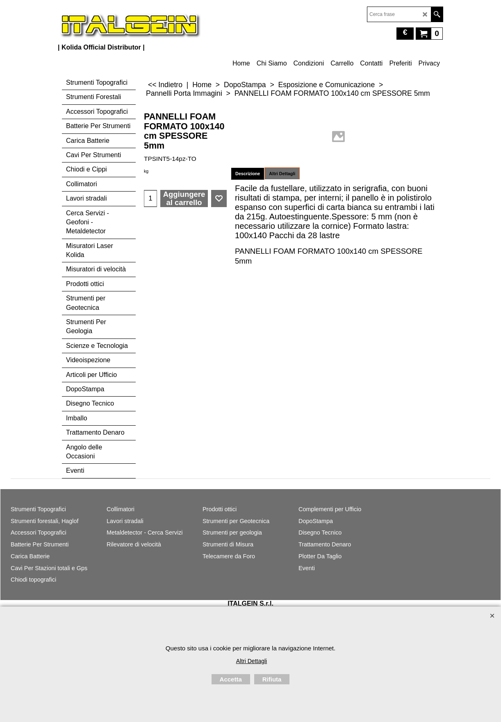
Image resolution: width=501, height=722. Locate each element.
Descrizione (247, 173)
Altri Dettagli (282, 173)
